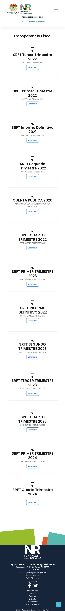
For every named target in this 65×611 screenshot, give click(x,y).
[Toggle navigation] (56, 8)
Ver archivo (32, 67)
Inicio (22, 22)
